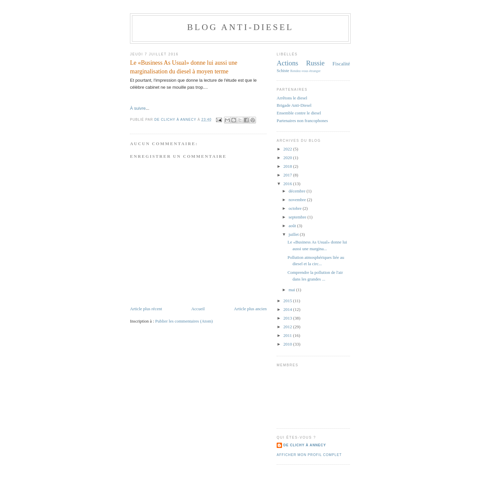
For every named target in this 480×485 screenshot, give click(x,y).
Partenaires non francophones (302, 120)
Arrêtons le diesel (292, 97)
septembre (298, 216)
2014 (288, 309)
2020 (288, 157)
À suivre (138, 108)
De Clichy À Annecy (304, 445)
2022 (288, 148)
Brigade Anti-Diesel (294, 105)
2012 (288, 326)
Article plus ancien (250, 308)
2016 (288, 183)
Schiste (283, 70)
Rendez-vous (299, 71)
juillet (294, 234)
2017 (288, 174)
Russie (315, 63)
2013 (288, 318)
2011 (288, 335)
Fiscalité (341, 63)
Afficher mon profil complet (309, 455)
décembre (298, 190)
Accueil (198, 308)
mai (292, 289)
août (293, 225)
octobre (296, 208)
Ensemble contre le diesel (299, 112)
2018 (288, 166)
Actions (287, 63)
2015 (288, 300)
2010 (288, 344)
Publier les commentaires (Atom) (184, 321)
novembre (298, 199)
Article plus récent (146, 308)
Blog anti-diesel (240, 27)
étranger (315, 71)
